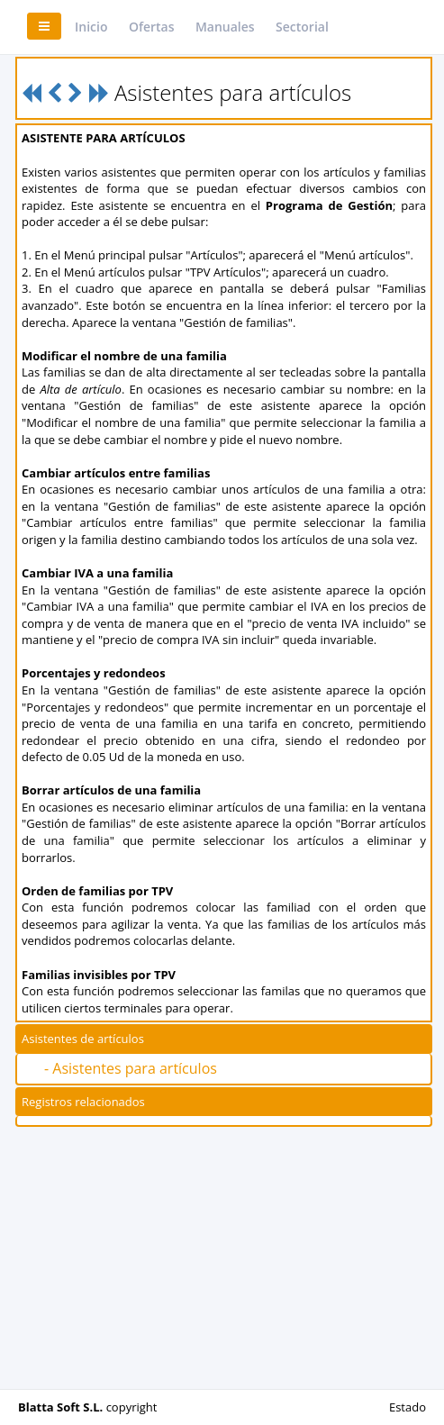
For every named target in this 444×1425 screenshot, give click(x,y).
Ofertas (152, 26)
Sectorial (302, 26)
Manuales (225, 26)
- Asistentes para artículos (130, 1068)
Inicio (91, 26)
